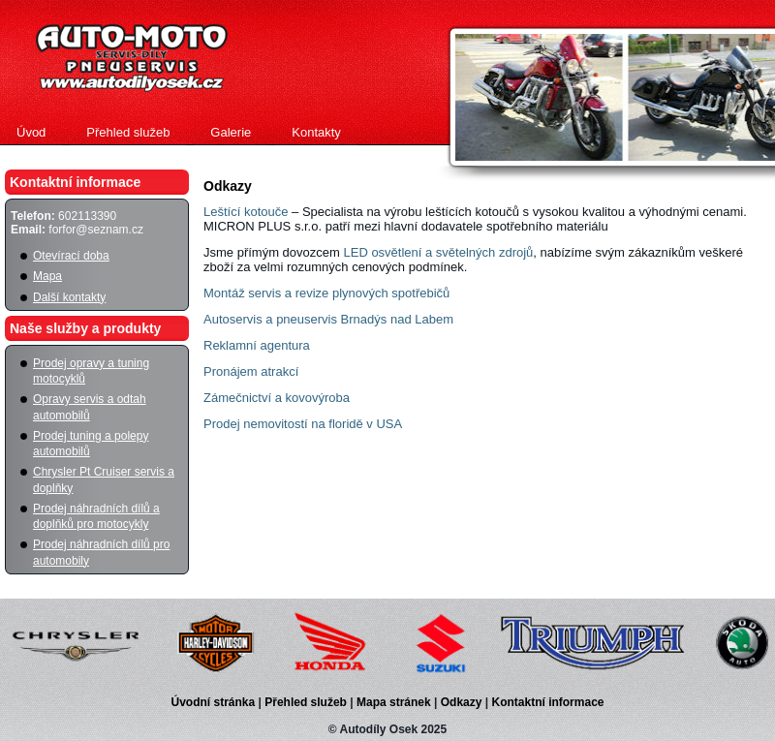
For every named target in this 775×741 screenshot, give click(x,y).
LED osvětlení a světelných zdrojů (438, 252)
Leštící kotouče (245, 211)
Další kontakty (69, 297)
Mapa (47, 276)
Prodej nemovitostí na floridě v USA (302, 424)
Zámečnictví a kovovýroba (276, 397)
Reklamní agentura (256, 345)
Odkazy (463, 702)
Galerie (230, 132)
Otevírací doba (71, 255)
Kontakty (316, 132)
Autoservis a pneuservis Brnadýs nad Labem (328, 319)
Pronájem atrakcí (250, 371)
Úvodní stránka (215, 702)
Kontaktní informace (547, 702)
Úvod (31, 132)
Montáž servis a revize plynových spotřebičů (326, 293)
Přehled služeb (128, 132)
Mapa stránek (395, 702)
